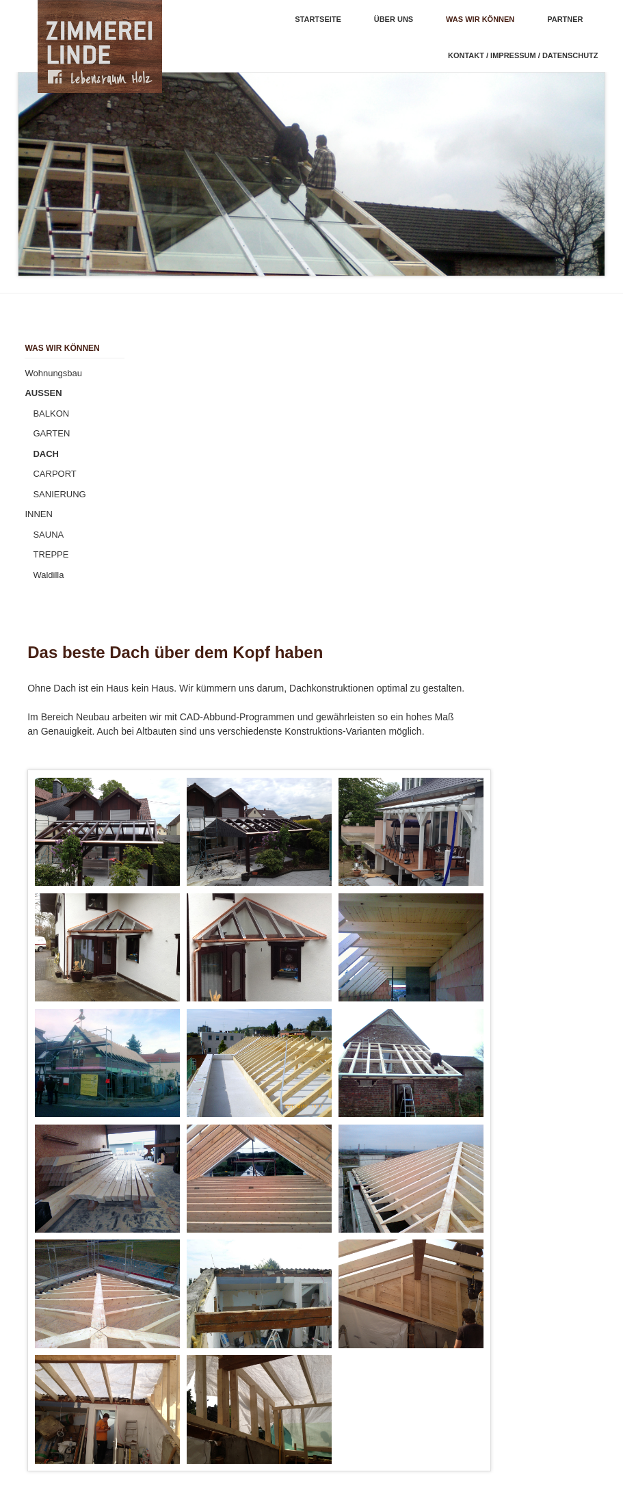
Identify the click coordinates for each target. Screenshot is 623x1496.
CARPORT (54, 474)
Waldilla (48, 575)
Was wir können (480, 19)
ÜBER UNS (393, 19)
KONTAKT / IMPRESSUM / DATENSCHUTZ (523, 55)
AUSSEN (43, 393)
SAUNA (48, 534)
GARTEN (51, 433)
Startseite (318, 19)
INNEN (38, 514)
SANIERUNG (59, 494)
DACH (46, 454)
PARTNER (565, 19)
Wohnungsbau (53, 373)
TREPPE (50, 554)
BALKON (51, 413)
